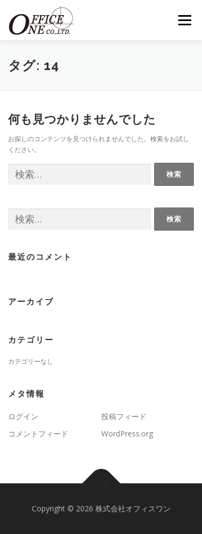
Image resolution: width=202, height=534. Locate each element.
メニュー (184, 20)
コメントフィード (38, 433)
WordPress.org (127, 433)
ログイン (23, 416)
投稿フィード (124, 416)
